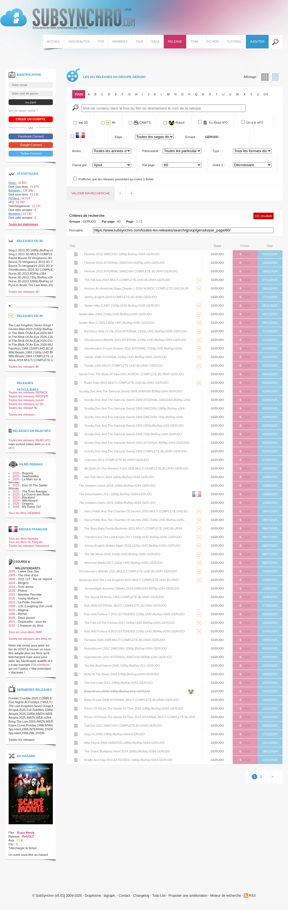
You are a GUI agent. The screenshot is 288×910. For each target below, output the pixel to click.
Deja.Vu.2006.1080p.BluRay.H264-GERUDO (114, 734)
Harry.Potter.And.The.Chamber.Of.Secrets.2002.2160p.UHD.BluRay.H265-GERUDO (134, 521)
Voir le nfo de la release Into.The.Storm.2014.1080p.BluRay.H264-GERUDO (76, 477)
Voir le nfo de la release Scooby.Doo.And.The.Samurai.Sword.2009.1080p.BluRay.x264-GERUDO (76, 425)
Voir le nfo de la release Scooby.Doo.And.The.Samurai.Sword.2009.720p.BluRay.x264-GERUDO (76, 434)
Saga (155, 41)
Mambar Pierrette (29, 594)
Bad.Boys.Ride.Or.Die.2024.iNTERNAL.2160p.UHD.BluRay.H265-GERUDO (135, 331)
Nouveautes (79, 41)
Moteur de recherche (225, 896)
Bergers (23, 583)
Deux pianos (26, 617)
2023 (16, 491)
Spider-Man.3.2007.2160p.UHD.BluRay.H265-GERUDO (122, 305)
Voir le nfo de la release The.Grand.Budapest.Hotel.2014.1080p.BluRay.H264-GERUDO (76, 751)
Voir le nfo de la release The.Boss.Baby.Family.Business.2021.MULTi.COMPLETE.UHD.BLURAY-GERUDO (76, 528)
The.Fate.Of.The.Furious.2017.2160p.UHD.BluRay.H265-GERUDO (129, 622)
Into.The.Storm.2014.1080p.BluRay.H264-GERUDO (119, 477)
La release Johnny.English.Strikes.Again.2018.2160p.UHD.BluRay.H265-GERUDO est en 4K (199, 550)
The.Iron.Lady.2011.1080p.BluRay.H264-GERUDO (118, 682)
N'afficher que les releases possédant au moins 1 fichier (116, 179)
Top (101, 41)
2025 (16, 473)
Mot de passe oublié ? (23, 110)
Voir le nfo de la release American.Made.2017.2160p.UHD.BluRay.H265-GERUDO (76, 563)
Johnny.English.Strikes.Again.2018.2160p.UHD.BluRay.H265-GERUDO (132, 545)
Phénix (22, 590)
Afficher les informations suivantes (131, 193)
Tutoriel (234, 41)
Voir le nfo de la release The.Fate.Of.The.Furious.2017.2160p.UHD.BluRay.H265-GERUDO (76, 623)
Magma (23, 610)
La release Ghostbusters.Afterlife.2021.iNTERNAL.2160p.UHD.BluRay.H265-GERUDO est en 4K (199, 344)
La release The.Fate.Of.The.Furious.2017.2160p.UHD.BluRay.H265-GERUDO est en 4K (199, 627)
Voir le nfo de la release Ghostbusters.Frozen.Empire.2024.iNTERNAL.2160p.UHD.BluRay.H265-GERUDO (76, 348)
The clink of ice (28, 575)
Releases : (15, 190)
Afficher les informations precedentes (120, 193)
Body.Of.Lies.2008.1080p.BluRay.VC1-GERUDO (117, 691)
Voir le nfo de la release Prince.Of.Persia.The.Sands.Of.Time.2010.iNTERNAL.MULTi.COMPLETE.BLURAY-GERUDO (76, 717)
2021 (12, 621)
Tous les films (25, 513)
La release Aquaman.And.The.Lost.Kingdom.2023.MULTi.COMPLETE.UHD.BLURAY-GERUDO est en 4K (199, 584)
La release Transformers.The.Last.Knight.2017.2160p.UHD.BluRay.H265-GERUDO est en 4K (199, 541)
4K (113, 122)
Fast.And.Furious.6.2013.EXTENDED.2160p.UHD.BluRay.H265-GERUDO (134, 631)
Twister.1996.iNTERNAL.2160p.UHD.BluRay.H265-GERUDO (125, 357)
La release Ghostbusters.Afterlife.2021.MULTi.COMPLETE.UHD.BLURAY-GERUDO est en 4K (199, 576)
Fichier (212, 41)
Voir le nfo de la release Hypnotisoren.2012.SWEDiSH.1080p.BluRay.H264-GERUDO (76, 648)
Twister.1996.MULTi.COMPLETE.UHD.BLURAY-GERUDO (123, 365)
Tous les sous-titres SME (25, 632)
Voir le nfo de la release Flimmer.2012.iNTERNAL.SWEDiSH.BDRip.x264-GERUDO (76, 263)
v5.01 (67, 18)
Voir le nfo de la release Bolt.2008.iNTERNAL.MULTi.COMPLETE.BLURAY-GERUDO (76, 605)
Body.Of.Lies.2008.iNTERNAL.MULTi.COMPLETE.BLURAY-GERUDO (131, 700)
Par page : (149, 165)
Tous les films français (23, 538)
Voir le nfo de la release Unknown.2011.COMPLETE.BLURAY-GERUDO (76, 460)
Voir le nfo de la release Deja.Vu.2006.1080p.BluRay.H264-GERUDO (76, 734)
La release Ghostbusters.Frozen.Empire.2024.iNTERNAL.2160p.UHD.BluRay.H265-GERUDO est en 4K (199, 353)
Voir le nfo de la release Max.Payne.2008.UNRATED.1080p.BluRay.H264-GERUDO (76, 743)
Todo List (158, 896)
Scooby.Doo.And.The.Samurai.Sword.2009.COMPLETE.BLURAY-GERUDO (135, 451)
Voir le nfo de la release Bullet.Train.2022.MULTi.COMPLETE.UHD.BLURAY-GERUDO (76, 383)
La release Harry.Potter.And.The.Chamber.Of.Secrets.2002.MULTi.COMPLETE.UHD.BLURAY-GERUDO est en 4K (199, 516)
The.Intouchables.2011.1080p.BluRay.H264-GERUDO (115, 494)
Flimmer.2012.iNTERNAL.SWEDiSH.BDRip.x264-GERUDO (124, 262)
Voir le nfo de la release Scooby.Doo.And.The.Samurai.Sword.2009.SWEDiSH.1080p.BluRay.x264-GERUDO (76, 408)
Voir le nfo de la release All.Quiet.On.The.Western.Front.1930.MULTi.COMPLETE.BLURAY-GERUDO (76, 468)
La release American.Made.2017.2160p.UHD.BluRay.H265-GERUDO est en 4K (199, 567)
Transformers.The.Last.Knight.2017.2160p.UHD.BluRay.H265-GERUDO (133, 537)
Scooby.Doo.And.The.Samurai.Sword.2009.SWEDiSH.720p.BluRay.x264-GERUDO (134, 418)
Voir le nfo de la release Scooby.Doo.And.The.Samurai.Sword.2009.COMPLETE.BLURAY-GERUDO (76, 451)
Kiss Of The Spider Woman (28, 487)
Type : (217, 151)
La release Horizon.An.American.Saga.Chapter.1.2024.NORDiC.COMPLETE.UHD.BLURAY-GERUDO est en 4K (199, 293)
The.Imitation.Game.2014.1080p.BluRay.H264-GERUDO (117, 485)
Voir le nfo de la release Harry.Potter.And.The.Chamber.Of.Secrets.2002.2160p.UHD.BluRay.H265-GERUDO (76, 520)
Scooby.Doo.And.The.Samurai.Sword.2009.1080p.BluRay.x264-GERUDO (134, 425)
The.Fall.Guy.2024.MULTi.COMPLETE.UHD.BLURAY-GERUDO (127, 279)
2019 (16, 497)
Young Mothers (28, 598)
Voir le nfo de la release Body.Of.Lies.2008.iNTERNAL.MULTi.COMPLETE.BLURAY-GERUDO (76, 700)
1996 (12, 614)
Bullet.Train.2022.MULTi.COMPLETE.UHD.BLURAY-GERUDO (126, 382)
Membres (120, 41)
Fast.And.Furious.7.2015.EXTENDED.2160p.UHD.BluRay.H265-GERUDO (134, 614)
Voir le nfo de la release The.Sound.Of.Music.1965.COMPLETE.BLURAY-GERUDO (76, 597)
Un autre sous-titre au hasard (28, 854)
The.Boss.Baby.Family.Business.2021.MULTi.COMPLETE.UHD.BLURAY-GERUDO (133, 530)
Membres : (15, 213)
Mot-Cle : (75, 107)
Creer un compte (31, 119)
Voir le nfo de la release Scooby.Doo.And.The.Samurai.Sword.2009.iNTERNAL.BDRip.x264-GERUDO (76, 443)
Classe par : (80, 165)
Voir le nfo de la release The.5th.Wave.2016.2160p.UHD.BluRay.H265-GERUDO (76, 554)
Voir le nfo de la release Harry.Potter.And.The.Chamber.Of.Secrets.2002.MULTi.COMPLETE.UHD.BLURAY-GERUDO (76, 511)
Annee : (77, 151)
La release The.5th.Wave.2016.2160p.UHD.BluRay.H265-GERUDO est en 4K (199, 558)
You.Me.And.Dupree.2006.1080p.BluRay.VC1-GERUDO (122, 665)
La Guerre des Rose (36, 494)
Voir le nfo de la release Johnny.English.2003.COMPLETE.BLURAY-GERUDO (76, 297)
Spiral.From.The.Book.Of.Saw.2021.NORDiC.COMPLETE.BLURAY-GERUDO (131, 374)
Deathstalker (30, 476)
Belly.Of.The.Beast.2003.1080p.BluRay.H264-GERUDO (121, 674)
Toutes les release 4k (23, 408)
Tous (79, 94)
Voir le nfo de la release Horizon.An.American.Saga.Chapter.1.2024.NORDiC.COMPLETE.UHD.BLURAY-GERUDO (76, 288)
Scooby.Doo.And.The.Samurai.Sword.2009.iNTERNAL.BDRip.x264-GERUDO (137, 442)
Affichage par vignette (264, 77)
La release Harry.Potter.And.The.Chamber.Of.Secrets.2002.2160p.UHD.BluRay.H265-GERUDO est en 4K (199, 524)
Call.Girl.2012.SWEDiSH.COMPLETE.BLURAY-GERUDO (123, 725)
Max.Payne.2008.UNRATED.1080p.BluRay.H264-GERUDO (124, 742)
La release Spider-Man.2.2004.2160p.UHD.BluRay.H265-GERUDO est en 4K (199, 327)
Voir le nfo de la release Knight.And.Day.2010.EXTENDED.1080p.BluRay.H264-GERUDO (76, 760)
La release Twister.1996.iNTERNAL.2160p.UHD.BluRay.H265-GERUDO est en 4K (199, 361)
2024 (16, 500)
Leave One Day (28, 571)
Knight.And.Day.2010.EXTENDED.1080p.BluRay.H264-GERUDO (128, 760)
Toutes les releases (24, 291)
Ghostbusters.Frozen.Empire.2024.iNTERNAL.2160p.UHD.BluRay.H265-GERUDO (133, 350)
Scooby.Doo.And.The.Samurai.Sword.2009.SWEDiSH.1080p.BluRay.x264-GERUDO (134, 410)
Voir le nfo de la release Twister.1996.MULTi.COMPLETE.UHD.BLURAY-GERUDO (76, 365)
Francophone (85, 136)
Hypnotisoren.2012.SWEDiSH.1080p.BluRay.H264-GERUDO (125, 648)
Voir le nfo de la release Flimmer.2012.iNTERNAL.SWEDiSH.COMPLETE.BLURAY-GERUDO (76, 271)
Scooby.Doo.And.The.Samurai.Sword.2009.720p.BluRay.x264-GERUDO (133, 434)
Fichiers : (15, 198)
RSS (252, 896)
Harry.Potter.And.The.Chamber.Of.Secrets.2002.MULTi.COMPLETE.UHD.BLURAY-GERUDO (136, 512)
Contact (124, 896)
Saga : (119, 137)
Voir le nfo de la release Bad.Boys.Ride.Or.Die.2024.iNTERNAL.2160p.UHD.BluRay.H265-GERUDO (76, 331)
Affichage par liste (275, 77)
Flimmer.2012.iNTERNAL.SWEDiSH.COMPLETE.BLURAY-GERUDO (131, 271)
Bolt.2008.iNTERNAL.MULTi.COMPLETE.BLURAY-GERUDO (125, 605)
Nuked (180, 122)
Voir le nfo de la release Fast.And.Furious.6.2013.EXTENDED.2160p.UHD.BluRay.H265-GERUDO (76, 631)
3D (86, 122)
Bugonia (27, 473)
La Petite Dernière (30, 602)
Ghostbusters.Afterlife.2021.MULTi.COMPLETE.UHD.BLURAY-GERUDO (128, 571)
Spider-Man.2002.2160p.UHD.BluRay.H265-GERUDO (115, 314)
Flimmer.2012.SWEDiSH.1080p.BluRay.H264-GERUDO (122, 254)
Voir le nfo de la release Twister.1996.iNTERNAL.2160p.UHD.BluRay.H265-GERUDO (76, 357)
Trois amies (25, 586)
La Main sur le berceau (25, 481)
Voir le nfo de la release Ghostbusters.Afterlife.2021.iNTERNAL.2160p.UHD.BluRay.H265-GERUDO (76, 340)
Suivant (272, 776)
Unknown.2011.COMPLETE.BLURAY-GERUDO (116, 459)
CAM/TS (145, 122)
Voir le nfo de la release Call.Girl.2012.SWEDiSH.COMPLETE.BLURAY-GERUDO (76, 725)
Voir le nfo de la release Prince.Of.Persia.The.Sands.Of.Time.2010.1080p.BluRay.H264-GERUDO (76, 708)
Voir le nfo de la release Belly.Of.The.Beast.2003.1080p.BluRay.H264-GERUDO (76, 674)
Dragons (28, 503)
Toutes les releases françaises (29, 545)
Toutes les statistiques (23, 224)
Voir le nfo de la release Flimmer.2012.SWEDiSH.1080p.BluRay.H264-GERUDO (76, 254)
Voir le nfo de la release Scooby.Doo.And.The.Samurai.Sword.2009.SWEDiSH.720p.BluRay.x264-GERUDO (76, 417)
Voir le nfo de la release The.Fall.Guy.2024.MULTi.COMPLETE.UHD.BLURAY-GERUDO (76, 280)
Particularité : (151, 151)
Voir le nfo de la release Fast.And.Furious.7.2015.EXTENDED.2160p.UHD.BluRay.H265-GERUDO (76, 614)
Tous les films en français (26, 542)
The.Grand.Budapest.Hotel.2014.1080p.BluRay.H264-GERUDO (127, 751)
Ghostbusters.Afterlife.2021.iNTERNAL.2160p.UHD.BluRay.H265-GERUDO (135, 339)
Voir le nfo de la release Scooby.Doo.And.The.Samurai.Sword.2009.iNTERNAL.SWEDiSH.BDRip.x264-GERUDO (76, 400)
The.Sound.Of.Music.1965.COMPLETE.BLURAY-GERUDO (124, 597)
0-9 (266, 94)
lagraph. (110, 896)
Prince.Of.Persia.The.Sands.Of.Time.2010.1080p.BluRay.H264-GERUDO (133, 708)
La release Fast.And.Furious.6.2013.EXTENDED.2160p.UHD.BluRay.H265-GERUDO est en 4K (199, 636)
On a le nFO (255, 122)
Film (139, 41)
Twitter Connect (30, 153)
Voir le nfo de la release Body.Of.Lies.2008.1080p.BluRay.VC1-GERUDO (76, 691)
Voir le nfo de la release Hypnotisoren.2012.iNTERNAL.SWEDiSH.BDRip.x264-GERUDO (76, 657)
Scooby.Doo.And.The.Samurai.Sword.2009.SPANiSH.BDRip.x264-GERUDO (130, 391)
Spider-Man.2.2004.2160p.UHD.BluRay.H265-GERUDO (117, 322)
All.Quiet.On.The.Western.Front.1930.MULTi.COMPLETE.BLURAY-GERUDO (136, 468)
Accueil (53, 41)
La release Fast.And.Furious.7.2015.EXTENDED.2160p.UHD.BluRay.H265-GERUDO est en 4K (199, 618)
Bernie (22, 614)
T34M (194, 41)
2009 (12, 575)
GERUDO (217, 254)
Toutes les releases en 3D (26, 404)
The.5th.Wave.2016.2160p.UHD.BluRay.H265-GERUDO (122, 554)
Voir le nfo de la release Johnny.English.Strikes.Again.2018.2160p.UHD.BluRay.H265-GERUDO (76, 545)
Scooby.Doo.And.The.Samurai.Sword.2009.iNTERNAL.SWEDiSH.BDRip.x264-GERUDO (137, 401)
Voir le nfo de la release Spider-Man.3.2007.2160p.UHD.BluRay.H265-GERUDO (76, 305)
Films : (13, 182)
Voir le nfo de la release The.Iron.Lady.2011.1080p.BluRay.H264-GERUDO (76, 683)
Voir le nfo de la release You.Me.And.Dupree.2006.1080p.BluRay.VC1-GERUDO (76, 665)
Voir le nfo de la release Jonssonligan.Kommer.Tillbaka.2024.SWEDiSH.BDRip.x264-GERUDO (76, 588)
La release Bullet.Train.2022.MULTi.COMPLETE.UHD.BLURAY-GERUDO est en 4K (199, 387)
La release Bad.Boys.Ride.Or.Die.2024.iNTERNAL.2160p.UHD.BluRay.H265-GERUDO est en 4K (199, 336)
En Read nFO (218, 122)
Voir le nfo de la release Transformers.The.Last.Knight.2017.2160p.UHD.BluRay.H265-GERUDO (76, 537)
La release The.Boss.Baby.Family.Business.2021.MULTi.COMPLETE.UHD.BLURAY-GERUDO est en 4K (199, 533)
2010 (12, 625)
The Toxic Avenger (34, 491)
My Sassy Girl (31, 506)
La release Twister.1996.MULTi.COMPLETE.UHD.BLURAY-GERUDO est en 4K (199, 370)
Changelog (141, 896)
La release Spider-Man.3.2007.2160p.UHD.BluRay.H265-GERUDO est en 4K (199, 310)
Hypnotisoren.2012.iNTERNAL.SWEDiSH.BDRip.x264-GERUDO (128, 657)
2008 (16, 506)
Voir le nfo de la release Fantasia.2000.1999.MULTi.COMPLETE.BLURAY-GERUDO (76, 640)
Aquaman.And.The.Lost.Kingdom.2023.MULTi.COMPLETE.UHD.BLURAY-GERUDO (129, 581)
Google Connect (30, 145)
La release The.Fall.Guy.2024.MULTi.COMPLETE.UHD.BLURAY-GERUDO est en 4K (199, 284)
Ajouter (257, 41)
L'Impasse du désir (30, 625)
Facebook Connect (30, 136)
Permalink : (77, 230)
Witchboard (30, 500)
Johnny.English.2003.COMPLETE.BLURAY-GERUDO (120, 297)
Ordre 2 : (219, 165)
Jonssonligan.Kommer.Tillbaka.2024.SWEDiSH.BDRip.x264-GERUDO (132, 588)
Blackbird (28, 497)
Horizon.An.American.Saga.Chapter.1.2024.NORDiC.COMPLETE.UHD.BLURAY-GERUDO (136, 290)
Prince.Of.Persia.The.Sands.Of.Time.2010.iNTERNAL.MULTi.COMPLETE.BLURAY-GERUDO (139, 718)
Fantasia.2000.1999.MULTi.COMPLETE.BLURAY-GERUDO (124, 640)
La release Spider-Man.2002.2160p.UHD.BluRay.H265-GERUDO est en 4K (199, 318)
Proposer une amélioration (187, 896)
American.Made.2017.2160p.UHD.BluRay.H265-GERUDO (123, 562)
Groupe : (191, 137)
